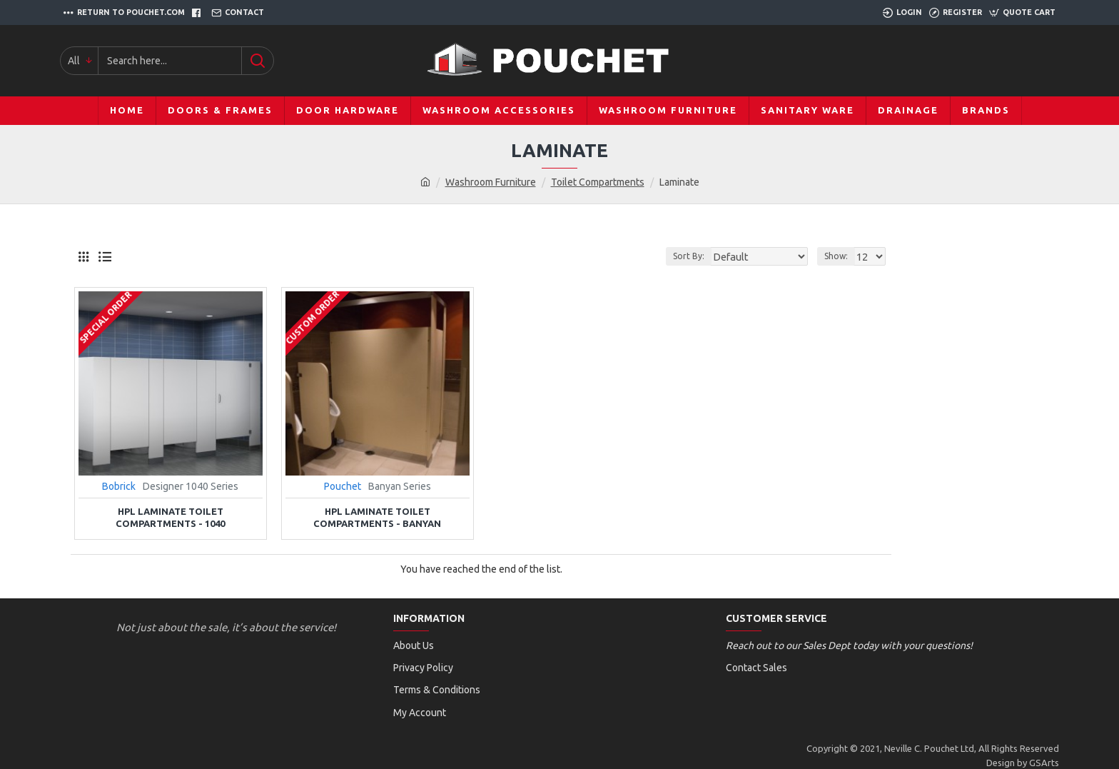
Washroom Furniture (490, 182)
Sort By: (702, 256)
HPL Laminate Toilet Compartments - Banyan (377, 517)
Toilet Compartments (597, 182)
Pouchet (342, 486)
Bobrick (119, 486)
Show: (838, 256)
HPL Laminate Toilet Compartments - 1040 (170, 517)
